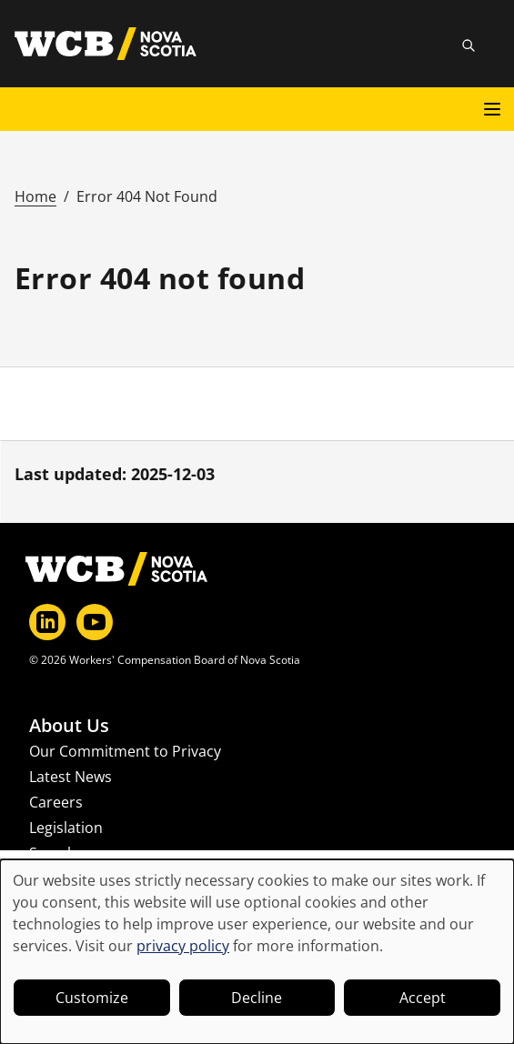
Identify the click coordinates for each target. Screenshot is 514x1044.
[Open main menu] (492, 109)
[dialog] (257, 951)
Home (35, 196)
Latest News (70, 777)
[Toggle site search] (468, 45)
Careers (56, 802)
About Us (69, 726)
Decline (256, 998)
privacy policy (182, 946)
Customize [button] (91, 998)
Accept (422, 998)
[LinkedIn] (47, 622)
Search (52, 853)
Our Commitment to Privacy (125, 751)
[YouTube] (94, 622)
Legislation (66, 827)
